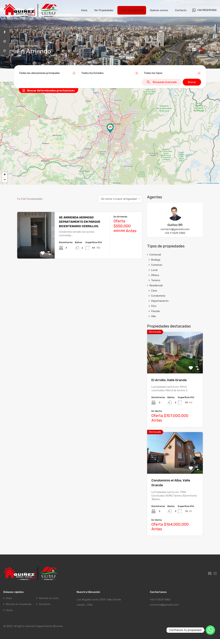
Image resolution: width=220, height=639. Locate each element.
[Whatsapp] (210, 630)
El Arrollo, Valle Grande (169, 380)
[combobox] (47, 73)
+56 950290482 (207, 10)
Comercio (156, 264)
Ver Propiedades (103, 10)
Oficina (155, 275)
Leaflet (199, 183)
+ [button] (5, 174)
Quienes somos (159, 10)
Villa (153, 316)
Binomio (58, 626)
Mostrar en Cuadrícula (18, 604)
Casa (154, 290)
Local (154, 270)
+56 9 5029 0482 (175, 233)
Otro (153, 306)
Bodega (155, 259)
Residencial (156, 285)
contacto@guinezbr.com (175, 229)
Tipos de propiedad (131, 10)
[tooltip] (4, 32)
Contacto (180, 10)
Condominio (158, 295)
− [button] (5, 180)
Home (9, 610)
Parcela (155, 311)
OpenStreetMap (212, 183)
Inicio (84, 10)
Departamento (160, 300)
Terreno (155, 280)
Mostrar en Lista (48, 598)
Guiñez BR (175, 225)
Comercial (155, 254)
